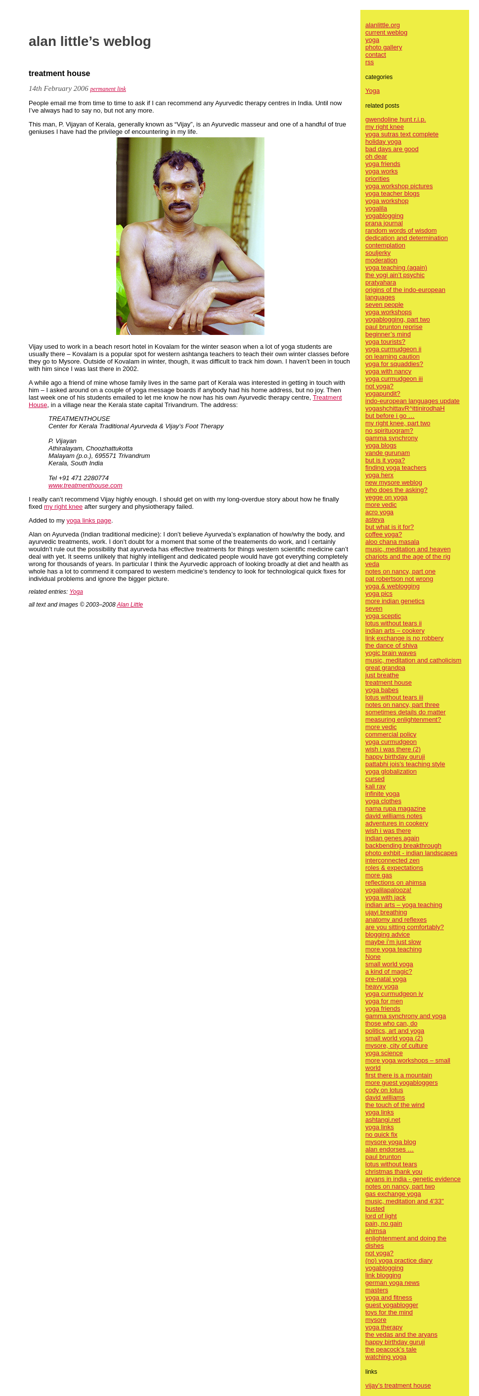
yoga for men (384, 1001)
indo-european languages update (412, 401)
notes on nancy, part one (400, 571)
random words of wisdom (401, 230)
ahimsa (375, 1230)
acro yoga (379, 512)
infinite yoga (382, 793)
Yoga (76, 591)
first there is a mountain (398, 1075)
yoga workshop (386, 201)
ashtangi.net (382, 1119)
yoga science (384, 1053)
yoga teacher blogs (392, 193)
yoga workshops (388, 312)
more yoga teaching (393, 949)
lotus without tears (391, 1164)
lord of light (381, 1216)
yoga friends (382, 163)
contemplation (385, 245)
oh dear (376, 156)
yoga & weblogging (392, 586)
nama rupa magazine (395, 808)
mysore (376, 1319)
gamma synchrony (391, 438)
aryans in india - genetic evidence (413, 1179)
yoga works (381, 171)
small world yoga (389, 964)
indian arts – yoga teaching (403, 904)
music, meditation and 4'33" (404, 1201)
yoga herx (379, 475)
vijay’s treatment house (398, 1385)
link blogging (383, 1275)
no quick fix (381, 1134)
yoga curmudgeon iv (394, 993)
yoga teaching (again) (396, 267)
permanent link (108, 88)
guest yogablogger (391, 1305)
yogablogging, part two (397, 319)
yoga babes (381, 690)
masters (376, 1290)
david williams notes (394, 816)
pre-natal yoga (385, 979)
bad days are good (392, 149)
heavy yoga (381, 986)
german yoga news (392, 1282)
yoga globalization (391, 771)
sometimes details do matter (405, 712)
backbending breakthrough (403, 845)
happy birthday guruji (395, 756)
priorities (377, 178)
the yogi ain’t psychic (395, 275)
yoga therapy (383, 1327)
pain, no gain (383, 1223)
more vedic (381, 504)
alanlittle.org (382, 25)
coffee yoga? (383, 534)
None (373, 956)
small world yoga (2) (394, 1038)
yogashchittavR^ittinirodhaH (405, 408)
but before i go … (390, 415)
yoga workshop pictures (399, 186)
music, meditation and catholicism (413, 660)
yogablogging (384, 215)
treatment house (388, 682)
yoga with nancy (388, 371)
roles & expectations (394, 867)
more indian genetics (395, 601)
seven (374, 608)
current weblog (386, 32)
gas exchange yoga (393, 1193)
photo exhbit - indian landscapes (411, 853)
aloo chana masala (392, 541)
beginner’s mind (388, 334)
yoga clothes (383, 801)
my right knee (63, 506)
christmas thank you (394, 1171)
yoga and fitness (388, 1297)
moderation (381, 260)
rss (369, 62)
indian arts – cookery (395, 630)
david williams (385, 1097)
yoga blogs (380, 445)
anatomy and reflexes (396, 919)
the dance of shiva (391, 645)
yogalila (376, 208)
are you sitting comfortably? (404, 927)
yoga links (379, 1112)
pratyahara (380, 282)
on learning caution (392, 356)
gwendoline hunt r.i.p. (395, 119)
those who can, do (391, 1023)
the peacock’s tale (391, 1349)
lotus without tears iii (394, 697)
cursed (375, 778)
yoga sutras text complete (401, 134)
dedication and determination (406, 238)
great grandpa (385, 667)
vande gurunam (387, 452)
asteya (374, 519)
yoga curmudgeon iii (394, 378)
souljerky (378, 252)
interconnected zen (392, 860)
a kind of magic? (388, 971)
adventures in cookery (396, 823)
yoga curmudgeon (391, 741)
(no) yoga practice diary (399, 1260)
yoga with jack (385, 897)
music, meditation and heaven (408, 549)
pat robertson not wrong (399, 578)
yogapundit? (382, 393)
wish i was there (388, 830)
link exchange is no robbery (404, 638)
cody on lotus (384, 1090)
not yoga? (379, 386)
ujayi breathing (386, 912)
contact (375, 54)
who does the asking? (396, 489)
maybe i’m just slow (393, 941)
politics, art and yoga (394, 1030)
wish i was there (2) (393, 749)
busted (375, 1208)
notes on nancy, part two (400, 1186)
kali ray (375, 786)
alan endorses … (389, 1149)
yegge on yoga (386, 497)
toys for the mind (389, 1312)
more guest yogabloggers (401, 1082)
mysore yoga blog (390, 1142)
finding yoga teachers (396, 467)
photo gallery (383, 47)
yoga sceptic (383, 615)
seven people (384, 304)
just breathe (382, 675)
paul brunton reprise (394, 326)
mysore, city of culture (396, 1045)
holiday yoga (383, 141)
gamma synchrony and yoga (405, 1016)
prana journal (384, 223)
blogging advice (387, 934)
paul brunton (383, 1156)
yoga (372, 39)
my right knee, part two (398, 423)
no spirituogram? (389, 430)
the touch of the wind (395, 1105)
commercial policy (390, 734)
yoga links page (89, 520)
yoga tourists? (385, 341)
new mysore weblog (393, 482)
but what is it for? (389, 527)
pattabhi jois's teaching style (405, 764)
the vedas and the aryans (401, 1334)
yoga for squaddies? (394, 364)
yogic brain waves (390, 653)
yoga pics (378, 593)
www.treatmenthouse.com (85, 485)
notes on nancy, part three (402, 704)
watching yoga (385, 1356)
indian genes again (392, 838)
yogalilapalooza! (388, 890)
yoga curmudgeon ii (393, 349)
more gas (378, 875)
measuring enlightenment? (403, 719)
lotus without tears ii (393, 623)
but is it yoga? (385, 460)
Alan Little (130, 604)
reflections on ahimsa (395, 882)
